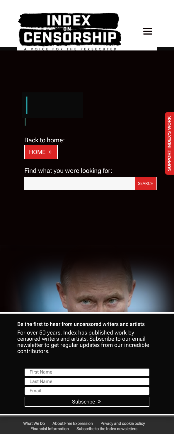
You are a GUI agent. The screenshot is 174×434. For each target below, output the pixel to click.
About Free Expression (72, 423)
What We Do (34, 423)
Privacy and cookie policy (122, 423)
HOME (37, 152)
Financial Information (49, 428)
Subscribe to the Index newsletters (106, 428)
